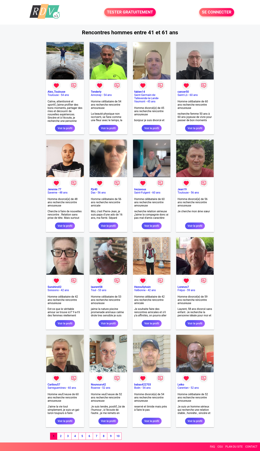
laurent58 (97, 287)
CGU (220, 446)
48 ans (63, 192)
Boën (137, 387)
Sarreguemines (57, 387)
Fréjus (181, 290)
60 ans (194, 95)
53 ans (102, 290)
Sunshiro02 (54, 287)
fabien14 (139, 91)
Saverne (52, 192)
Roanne (95, 387)
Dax (93, 192)
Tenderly (96, 91)
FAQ (212, 446)
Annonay (96, 95)
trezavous (140, 189)
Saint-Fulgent (142, 192)
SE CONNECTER (216, 12)
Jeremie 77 (54, 189)
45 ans (151, 101)
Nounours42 (98, 384)
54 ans (65, 95)
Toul (93, 290)
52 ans (106, 387)
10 (118, 436)
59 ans (191, 290)
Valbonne (140, 290)
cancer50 (183, 91)
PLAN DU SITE (234, 446)
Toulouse (53, 95)
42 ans (65, 290)
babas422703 (142, 384)
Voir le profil (65, 128)
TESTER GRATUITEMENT (130, 12)
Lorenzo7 (183, 287)
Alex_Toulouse (56, 91)
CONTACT (251, 446)
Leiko (181, 384)
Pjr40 (94, 189)
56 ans (102, 192)
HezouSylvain (142, 287)
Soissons (53, 290)
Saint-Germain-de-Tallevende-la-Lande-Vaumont (146, 98)
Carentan (183, 387)
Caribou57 (54, 384)
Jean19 (182, 189)
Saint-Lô (182, 95)
